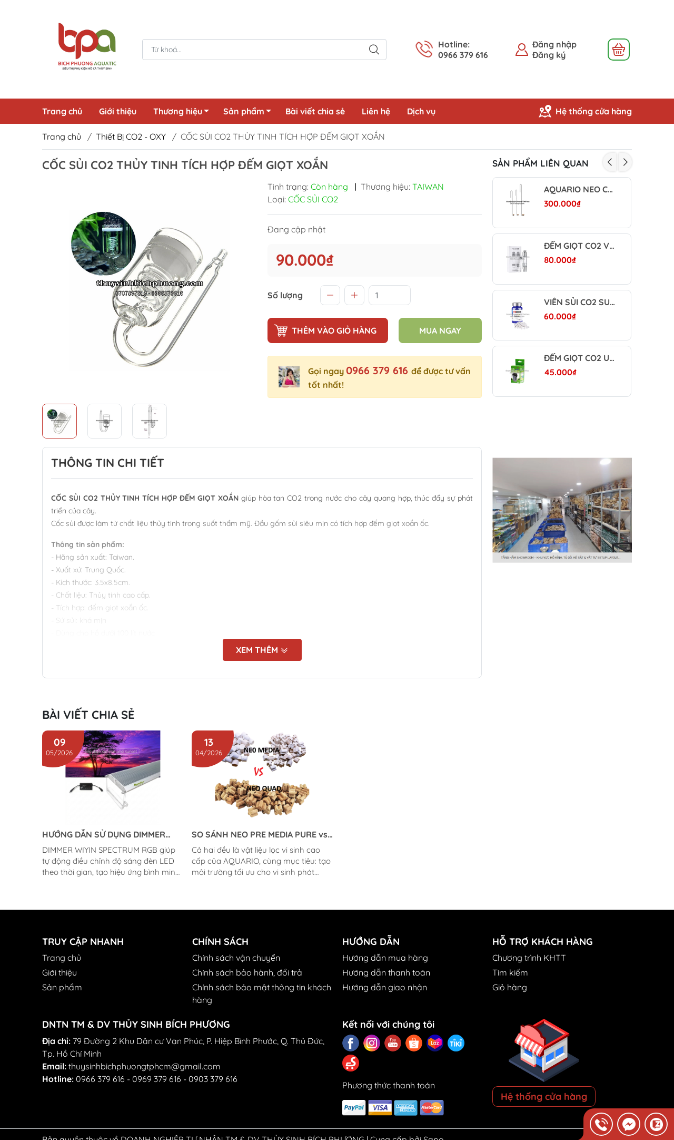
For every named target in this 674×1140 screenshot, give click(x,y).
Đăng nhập (554, 44)
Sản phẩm (250, 113)
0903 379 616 (213, 1079)
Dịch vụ (421, 111)
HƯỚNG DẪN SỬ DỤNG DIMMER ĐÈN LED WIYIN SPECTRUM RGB (104, 834)
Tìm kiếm (510, 972)
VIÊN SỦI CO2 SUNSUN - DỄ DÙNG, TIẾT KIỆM (579, 302)
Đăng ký (549, 55)
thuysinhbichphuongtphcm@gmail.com (144, 1066)
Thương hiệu (184, 113)
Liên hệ (376, 111)
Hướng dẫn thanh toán (386, 972)
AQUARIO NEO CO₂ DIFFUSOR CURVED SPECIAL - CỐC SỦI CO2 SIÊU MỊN (579, 189)
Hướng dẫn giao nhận (384, 987)
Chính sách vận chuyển (236, 957)
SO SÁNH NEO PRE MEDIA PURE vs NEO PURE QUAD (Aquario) (260, 834)
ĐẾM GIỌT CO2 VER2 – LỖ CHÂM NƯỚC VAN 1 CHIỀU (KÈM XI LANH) (579, 246)
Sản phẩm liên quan (540, 163)
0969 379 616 (156, 1079)
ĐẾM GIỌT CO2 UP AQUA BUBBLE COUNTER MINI (579, 358)
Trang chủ (62, 111)
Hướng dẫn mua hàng (385, 957)
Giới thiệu (117, 111)
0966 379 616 (378, 370)
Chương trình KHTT (529, 957)
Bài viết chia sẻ (315, 111)
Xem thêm (262, 650)
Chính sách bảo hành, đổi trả (247, 972)
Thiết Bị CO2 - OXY (131, 136)
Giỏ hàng (509, 987)
